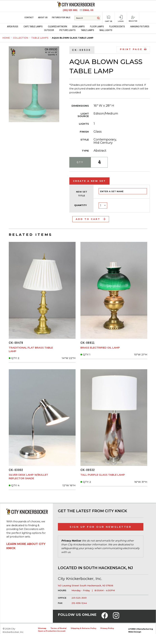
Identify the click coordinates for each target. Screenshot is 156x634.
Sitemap (42, 628)
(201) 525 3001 (70, 10)
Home (6, 37)
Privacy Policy (107, 628)
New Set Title (81, 193)
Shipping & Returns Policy (83, 628)
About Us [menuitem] (42, 17)
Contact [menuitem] (29, 17)
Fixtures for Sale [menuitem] (61, 17)
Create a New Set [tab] (89, 181)
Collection (21, 37)
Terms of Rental (58, 628)
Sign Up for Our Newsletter (100, 526)
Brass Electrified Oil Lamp (100, 347)
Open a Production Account (51, 631)
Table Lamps (40, 37)
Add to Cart (91, 219)
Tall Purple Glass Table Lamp (102, 474)
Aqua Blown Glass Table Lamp (72, 37)
